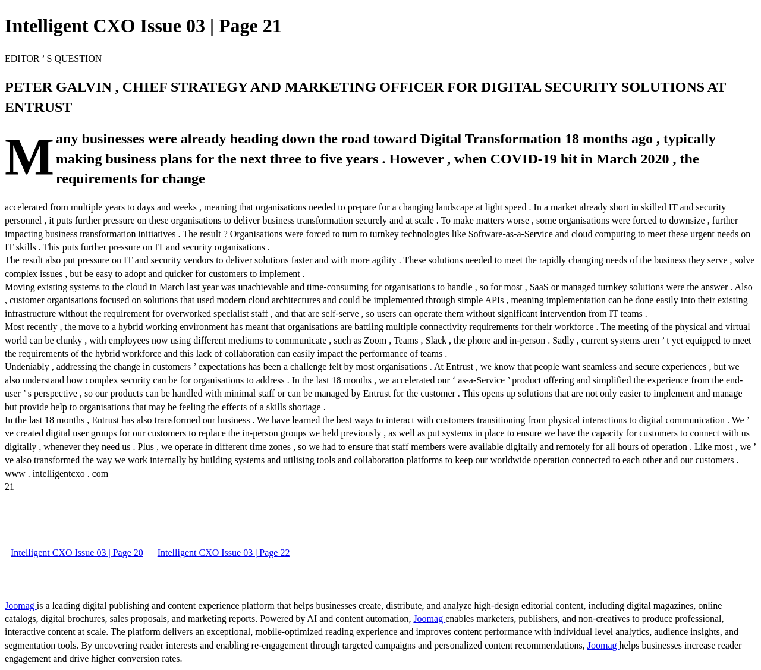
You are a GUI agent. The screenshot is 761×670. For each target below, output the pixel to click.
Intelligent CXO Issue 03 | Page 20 (77, 553)
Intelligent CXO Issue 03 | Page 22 (224, 553)
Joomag (21, 605)
